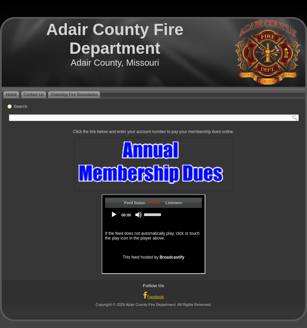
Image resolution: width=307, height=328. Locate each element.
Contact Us (34, 94)
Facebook (153, 295)
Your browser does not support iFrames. (153, 234)
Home (11, 94)
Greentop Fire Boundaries (74, 94)
